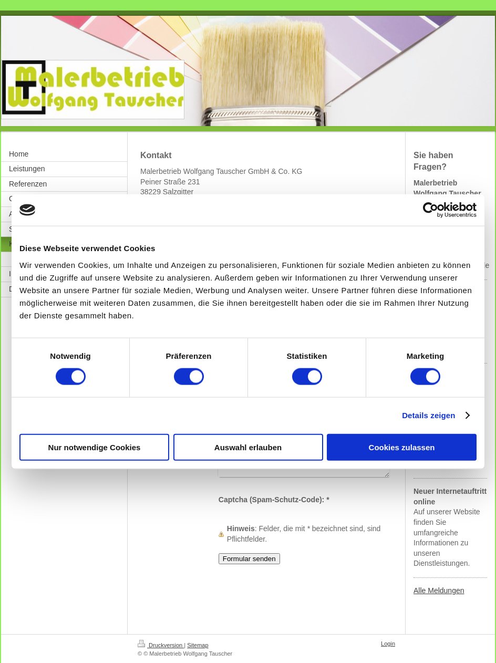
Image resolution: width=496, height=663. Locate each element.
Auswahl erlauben (248, 446)
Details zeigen (428, 415)
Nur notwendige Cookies (94, 446)
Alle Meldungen (439, 590)
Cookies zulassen (402, 446)
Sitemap (197, 645)
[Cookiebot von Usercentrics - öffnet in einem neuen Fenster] (431, 210)
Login (388, 643)
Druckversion (161, 645)
